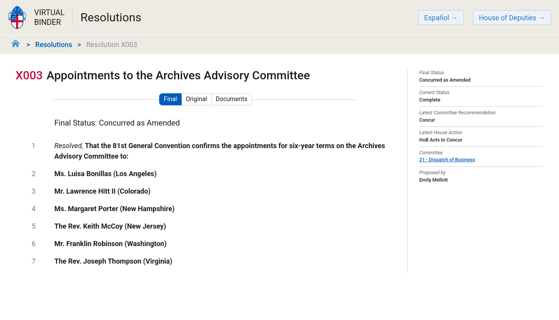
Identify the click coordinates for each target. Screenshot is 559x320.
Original (196, 99)
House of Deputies (507, 18)
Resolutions (53, 44)
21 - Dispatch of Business (447, 160)
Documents (232, 99)
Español (436, 18)
